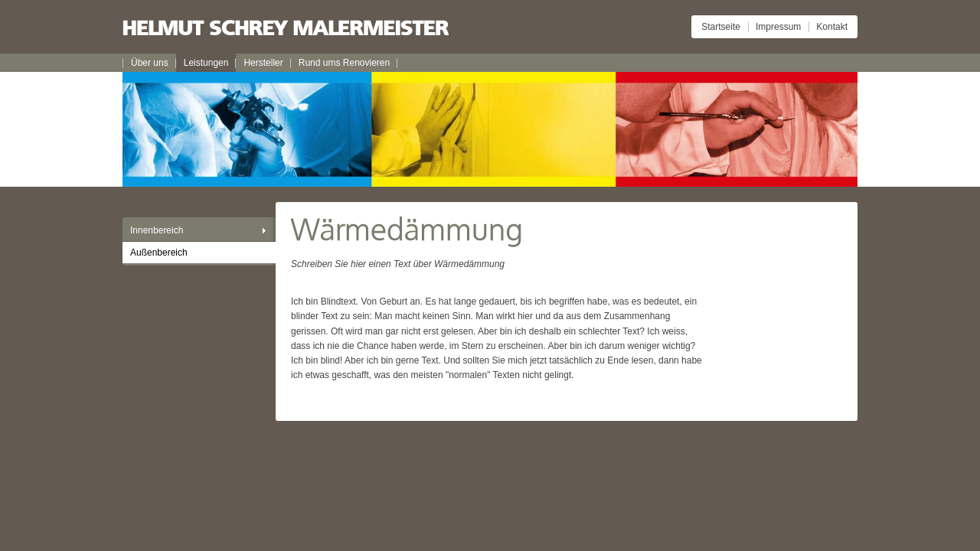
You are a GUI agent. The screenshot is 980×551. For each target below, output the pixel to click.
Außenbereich (159, 252)
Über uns (149, 62)
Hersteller (263, 62)
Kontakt (832, 26)
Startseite (720, 26)
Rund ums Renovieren (344, 62)
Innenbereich (156, 230)
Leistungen (206, 62)
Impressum (778, 26)
